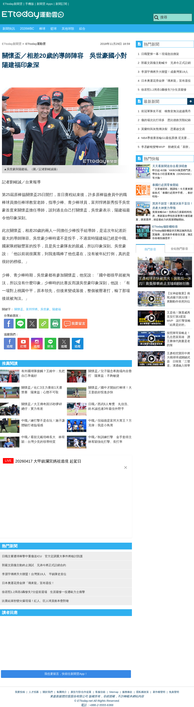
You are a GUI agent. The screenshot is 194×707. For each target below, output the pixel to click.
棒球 (42, 28)
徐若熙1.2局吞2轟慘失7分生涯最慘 (163, 89)
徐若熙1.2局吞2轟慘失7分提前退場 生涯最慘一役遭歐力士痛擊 (43, 591)
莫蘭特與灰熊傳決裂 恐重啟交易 (163, 129)
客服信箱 (100, 692)
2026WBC (27, 28)
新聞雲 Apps (45, 3)
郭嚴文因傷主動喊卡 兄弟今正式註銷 (166, 62)
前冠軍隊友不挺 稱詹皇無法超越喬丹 (166, 111)
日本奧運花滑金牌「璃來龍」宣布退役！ (28, 583)
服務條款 (127, 692)
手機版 (29, 3)
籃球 (53, 28)
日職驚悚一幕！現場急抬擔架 (160, 53)
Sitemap (114, 692)
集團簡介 (62, 692)
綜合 (82, 28)
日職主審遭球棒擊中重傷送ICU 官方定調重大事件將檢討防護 (42, 556)
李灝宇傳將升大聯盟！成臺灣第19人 (164, 71)
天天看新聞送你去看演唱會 (153, 166)
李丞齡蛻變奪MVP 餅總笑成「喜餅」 (166, 146)
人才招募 (34, 692)
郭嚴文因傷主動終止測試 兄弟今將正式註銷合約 (34, 565)
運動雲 (36, 15)
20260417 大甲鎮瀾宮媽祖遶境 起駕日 (48, 461)
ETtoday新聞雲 (13, 3)
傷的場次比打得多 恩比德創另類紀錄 (166, 120)
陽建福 (56, 309)
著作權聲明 (159, 692)
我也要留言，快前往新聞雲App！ (65, 673)
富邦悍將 (32, 309)
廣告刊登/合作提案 (81, 692)
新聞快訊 (9, 28)
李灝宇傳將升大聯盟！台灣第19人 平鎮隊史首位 (34, 574)
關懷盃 (18, 309)
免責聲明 (174, 692)
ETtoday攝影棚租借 (148, 218)
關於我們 (48, 692)
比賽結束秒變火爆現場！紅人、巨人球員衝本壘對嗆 (35, 600)
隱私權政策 (142, 692)
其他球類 (68, 28)
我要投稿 (20, 692)
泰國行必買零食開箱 (149, 181)
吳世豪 (45, 309)
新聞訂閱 (61, 3)
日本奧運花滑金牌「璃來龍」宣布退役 (166, 80)
